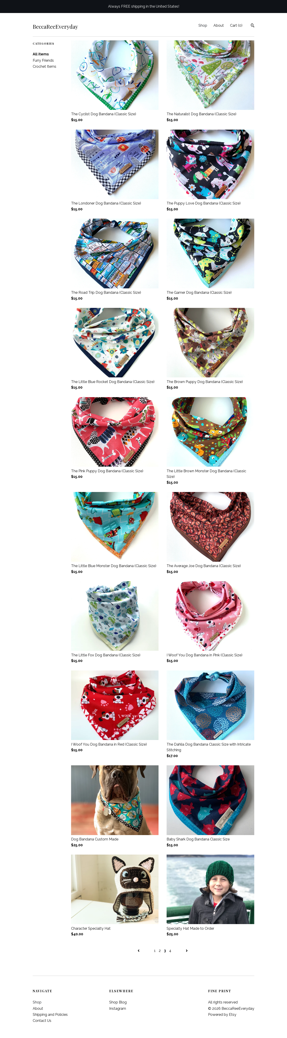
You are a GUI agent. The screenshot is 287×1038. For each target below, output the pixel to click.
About (218, 25)
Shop (202, 25)
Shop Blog (118, 1002)
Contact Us (42, 1020)
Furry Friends (43, 60)
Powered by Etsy (222, 1014)
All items (41, 54)
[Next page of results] (187, 951)
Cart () (236, 25)
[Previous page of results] (139, 951)
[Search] (252, 26)
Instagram (117, 1008)
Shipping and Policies (50, 1014)
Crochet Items (44, 66)
